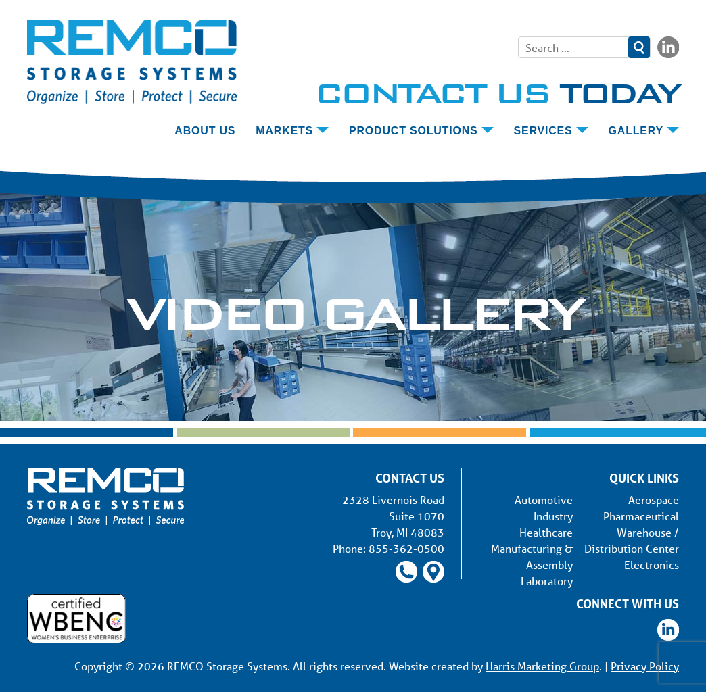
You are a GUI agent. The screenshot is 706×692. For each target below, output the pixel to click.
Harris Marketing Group (542, 666)
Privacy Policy (645, 666)
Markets (284, 131)
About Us (204, 131)
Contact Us (496, 92)
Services (543, 131)
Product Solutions (413, 131)
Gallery (636, 131)
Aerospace (653, 500)
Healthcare (546, 532)
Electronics (651, 565)
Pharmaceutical (641, 516)
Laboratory (547, 581)
